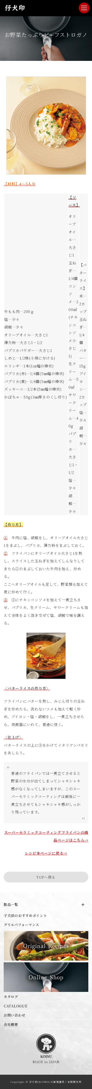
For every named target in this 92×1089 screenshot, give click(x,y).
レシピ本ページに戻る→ (46, 853)
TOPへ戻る (45, 877)
